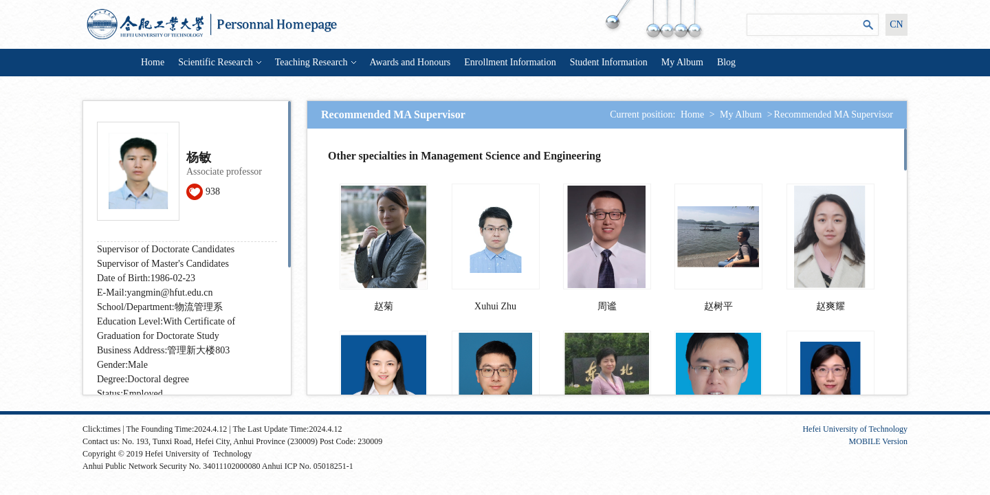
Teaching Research (315, 62)
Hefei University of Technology (855, 429)
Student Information (609, 62)
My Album (682, 62)
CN (896, 24)
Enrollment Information (510, 62)
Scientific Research (219, 62)
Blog (726, 62)
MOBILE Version (878, 441)
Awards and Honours (410, 62)
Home (152, 62)
